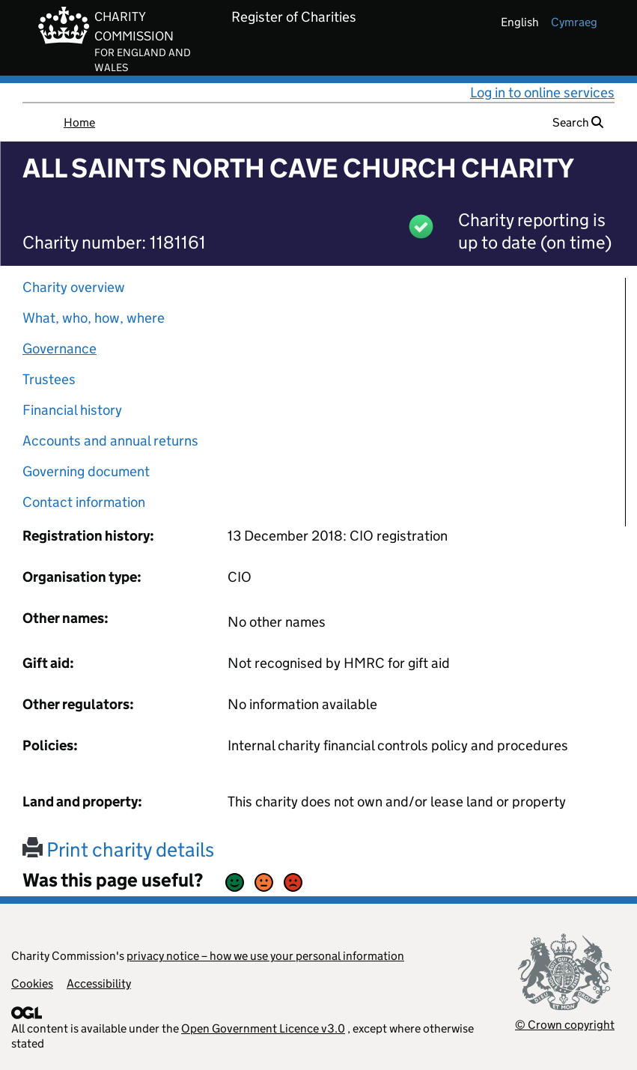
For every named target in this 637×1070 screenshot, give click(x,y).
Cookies (32, 983)
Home (79, 122)
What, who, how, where (93, 317)
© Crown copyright (565, 1025)
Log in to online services (542, 92)
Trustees (49, 379)
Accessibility (99, 983)
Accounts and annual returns (110, 440)
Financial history (72, 410)
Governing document (86, 471)
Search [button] (577, 122)
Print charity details (118, 849)
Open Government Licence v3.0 (263, 1028)
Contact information (83, 502)
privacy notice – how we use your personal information (265, 956)
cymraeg (574, 22)
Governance (59, 348)
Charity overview (73, 287)
